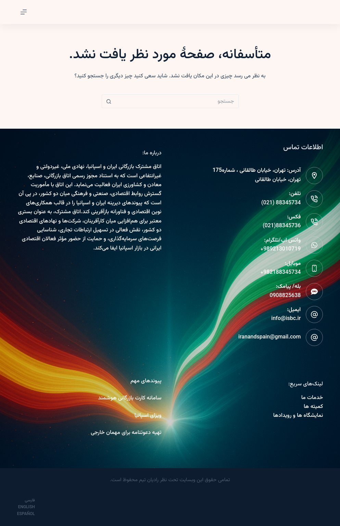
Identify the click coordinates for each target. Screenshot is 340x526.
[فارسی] (33, 500)
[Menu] (24, 12)
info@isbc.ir (286, 319)
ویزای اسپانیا (147, 415)
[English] (29, 507)
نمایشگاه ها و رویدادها (298, 415)
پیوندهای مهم (146, 381)
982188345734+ (281, 272)
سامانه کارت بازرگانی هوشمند (129, 398)
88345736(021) (282, 226)
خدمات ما (312, 398)
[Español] (29, 514)
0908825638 (285, 296)
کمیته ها (313, 406)
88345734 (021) (281, 203)
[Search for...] (177, 101)
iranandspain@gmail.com (269, 337)
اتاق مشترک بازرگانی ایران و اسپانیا (124, 167)
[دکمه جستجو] (108, 101)
